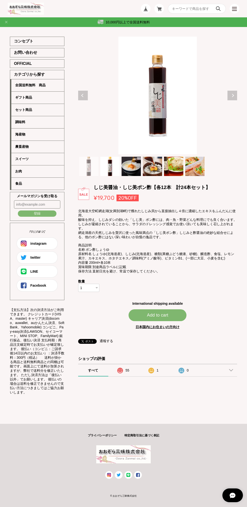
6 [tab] (195, 166)
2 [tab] (110, 166)
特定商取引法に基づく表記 (141, 435)
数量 (81, 281)
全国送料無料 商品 (30, 85)
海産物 (20, 134)
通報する (106, 341)
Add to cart (157, 315)
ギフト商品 (23, 97)
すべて (93, 370)
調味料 (20, 122)
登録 (37, 213)
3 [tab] (131, 166)
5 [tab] (173, 166)
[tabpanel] (157, 95)
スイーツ (22, 159)
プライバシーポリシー (102, 435)
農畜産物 (22, 147)
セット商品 (23, 110)
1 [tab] (88, 166)
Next (232, 95)
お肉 (18, 171)
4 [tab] (152, 166)
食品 (18, 183)
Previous (83, 95)
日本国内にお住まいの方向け (157, 327)
